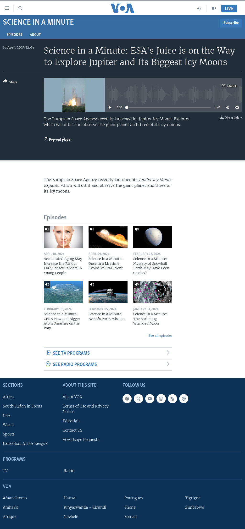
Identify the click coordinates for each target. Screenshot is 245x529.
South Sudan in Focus (22, 406)
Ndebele (71, 516)
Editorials (71, 421)
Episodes (14, 35)
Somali (130, 516)
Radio (69, 470)
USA (6, 415)
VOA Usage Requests (81, 439)
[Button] (10, 83)
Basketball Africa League (25, 443)
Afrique (9, 516)
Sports (9, 434)
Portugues (133, 498)
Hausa (69, 498)
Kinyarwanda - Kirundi (85, 507)
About (35, 35)
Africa (8, 396)
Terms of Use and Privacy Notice (86, 409)
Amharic (10, 507)
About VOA (72, 396)
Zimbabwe (194, 507)
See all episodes (160, 336)
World (8, 425)
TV (5, 470)
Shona (130, 507)
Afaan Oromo (15, 498)
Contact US (72, 430)
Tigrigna (192, 498)
